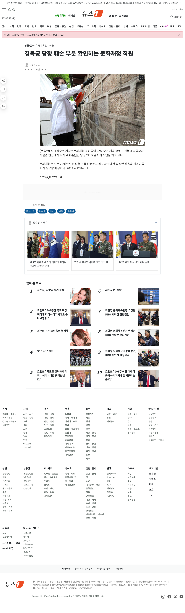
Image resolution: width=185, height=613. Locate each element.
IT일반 (47, 485)
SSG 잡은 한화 (45, 351)
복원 (61, 211)
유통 (4, 492)
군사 (129, 417)
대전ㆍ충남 (91, 436)
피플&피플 (70, 447)
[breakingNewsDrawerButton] (9, 9)
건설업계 (27, 488)
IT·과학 (48, 468)
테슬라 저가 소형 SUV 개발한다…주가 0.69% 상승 (69, 3)
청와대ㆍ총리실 (9, 414)
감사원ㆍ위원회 (9, 421)
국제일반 (69, 455)
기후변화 (69, 440)
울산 (88, 455)
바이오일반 (70, 485)
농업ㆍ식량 (49, 432)
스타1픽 (26, 540)
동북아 (68, 414)
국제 (67, 408)
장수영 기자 (34, 65)
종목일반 (131, 499)
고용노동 (48, 429)
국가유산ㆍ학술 (93, 485)
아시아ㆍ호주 (71, 421)
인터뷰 (110, 492)
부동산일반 (28, 473)
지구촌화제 (70, 451)
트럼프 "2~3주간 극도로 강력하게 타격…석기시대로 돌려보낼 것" (52, 314)
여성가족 (27, 444)
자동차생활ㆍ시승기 (95, 514)
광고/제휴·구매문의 (83, 568)
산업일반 (6, 473)
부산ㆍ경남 (91, 451)
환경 (25, 432)
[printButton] (3, 106)
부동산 (26, 468)
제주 (88, 458)
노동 (25, 429)
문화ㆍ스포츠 (134, 429)
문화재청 (30, 211)
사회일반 (27, 447)
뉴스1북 (26, 552)
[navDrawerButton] (4, 9)
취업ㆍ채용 (7, 511)
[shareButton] (3, 81)
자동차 (5, 485)
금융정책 (152, 417)
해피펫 (71, 15)
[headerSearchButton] (13, 9)
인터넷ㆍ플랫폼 (51, 473)
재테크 (151, 436)
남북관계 (131, 432)
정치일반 (6, 425)
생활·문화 (91, 468)
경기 (88, 421)
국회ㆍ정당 (7, 417)
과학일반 (48, 496)
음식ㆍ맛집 (91, 518)
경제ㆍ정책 (49, 414)
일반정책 (27, 477)
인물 (25, 440)
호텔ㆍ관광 (7, 507)
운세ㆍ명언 (91, 503)
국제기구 (69, 444)
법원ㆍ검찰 (28, 417)
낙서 (52, 211)
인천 (88, 425)
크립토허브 (60, 15)
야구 (129, 473)
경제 (46, 408)
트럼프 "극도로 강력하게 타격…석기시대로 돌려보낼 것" (52, 375)
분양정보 (27, 481)
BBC (4, 533)
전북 (88, 440)
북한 (130, 408)
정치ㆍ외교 (133, 414)
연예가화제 (112, 473)
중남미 (68, 432)
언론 (88, 492)
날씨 (25, 436)
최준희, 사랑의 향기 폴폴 (50, 290)
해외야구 (131, 477)
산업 (4, 468)
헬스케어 (69, 481)
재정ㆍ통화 (49, 417)
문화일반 (90, 488)
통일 (109, 417)
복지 (25, 425)
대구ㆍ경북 (91, 447)
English (113, 15)
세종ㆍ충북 (91, 432)
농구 (129, 492)
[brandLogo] (92, 13)
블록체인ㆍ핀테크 (156, 440)
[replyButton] (3, 89)
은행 (150, 421)
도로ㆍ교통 (91, 507)
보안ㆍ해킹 (49, 488)
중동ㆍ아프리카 (72, 429)
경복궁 (42, 211)
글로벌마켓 (7, 537)
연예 (109, 468)
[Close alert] (179, 35)
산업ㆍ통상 (49, 421)
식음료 (5, 503)
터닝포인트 (28, 548)
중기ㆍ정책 (7, 488)
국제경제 (69, 436)
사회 (25, 408)
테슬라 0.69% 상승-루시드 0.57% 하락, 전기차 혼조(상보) (34, 34)
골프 (129, 496)
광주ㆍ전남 (91, 444)
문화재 (71, 211)
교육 (25, 421)
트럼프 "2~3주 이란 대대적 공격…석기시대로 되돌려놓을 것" (120, 375)
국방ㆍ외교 (112, 414)
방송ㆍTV (111, 477)
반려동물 (90, 511)
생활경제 (6, 496)
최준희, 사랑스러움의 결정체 (52, 331)
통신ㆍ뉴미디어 (51, 477)
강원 (88, 429)
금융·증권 (153, 408)
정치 (4, 408)
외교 (109, 408)
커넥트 (174, 9)
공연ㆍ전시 (91, 473)
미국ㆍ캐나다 (71, 417)
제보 (181, 9)
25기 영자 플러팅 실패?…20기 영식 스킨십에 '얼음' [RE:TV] (123, 3)
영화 (109, 481)
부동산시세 (28, 485)
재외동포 (111, 421)
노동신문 (123, 15)
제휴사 (5, 528)
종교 (88, 481)
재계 (4, 477)
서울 (88, 417)
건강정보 (90, 496)
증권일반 (152, 429)
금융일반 (152, 414)
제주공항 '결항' (113, 290)
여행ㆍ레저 (91, 499)
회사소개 (66, 568)
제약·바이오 (70, 477)
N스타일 (110, 496)
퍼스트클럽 (28, 555)
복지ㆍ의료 (70, 473)
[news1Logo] (14, 584)
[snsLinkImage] (163, 596)
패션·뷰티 (6, 499)
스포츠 (131, 468)
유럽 (67, 425)
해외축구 (131, 485)
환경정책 (48, 436)
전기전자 (6, 481)
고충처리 (119, 568)
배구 (129, 488)
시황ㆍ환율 (153, 432)
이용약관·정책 (103, 568)
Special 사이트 (31, 528)
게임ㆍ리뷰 (49, 492)
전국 (88, 408)
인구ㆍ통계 (49, 425)
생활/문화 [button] (29, 45)
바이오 (68, 468)
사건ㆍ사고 (28, 414)
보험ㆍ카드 (153, 425)
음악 (109, 485)
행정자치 (90, 414)
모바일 (47, 481)
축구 (129, 481)
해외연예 (111, 488)
